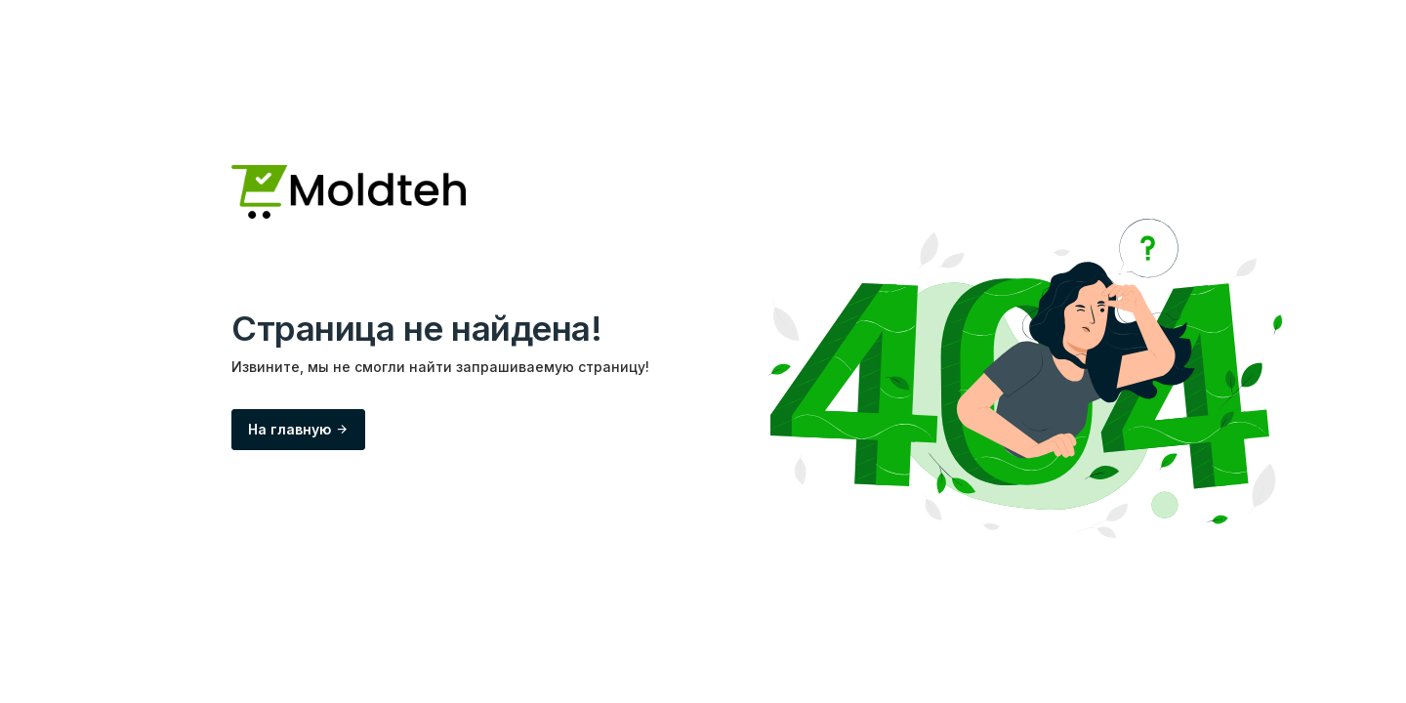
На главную (298, 429)
